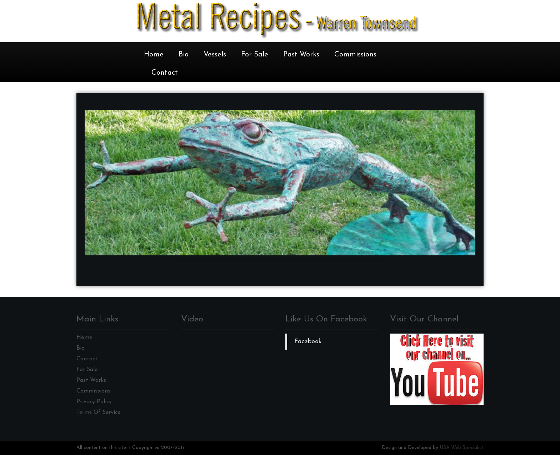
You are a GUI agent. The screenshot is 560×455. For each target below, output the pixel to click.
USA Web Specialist (462, 447)
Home (154, 54)
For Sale (254, 54)
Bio (184, 54)
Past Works (301, 54)
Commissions (355, 54)
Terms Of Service (98, 412)
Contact (164, 72)
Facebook (308, 341)
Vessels (215, 54)
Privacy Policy (94, 402)
